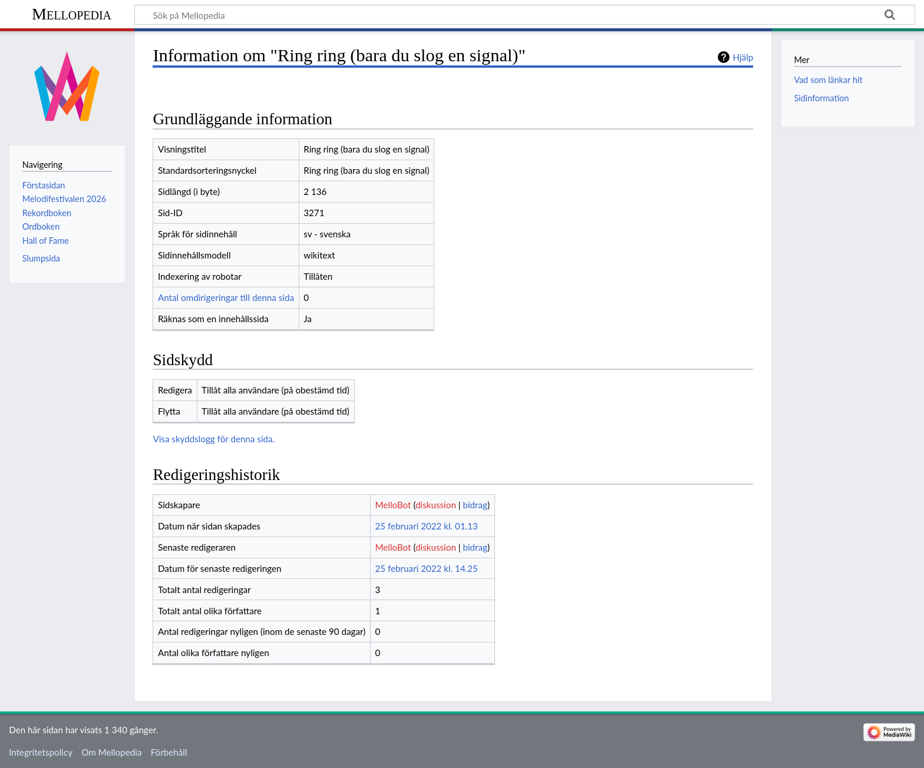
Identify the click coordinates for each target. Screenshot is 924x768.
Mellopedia (71, 14)
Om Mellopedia (111, 752)
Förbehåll (169, 752)
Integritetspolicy (40, 752)
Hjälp (742, 57)
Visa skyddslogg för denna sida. (214, 438)
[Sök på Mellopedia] (525, 14)
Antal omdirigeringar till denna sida (226, 297)
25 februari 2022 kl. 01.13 (426, 526)
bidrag (475, 504)
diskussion (435, 504)
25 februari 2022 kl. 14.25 (426, 568)
